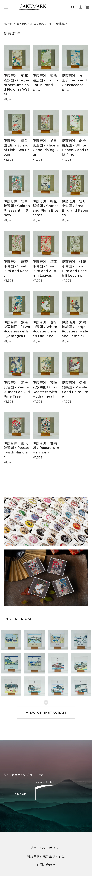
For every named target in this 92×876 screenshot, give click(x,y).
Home (8, 23)
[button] (34, 645)
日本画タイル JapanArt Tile (34, 23)
